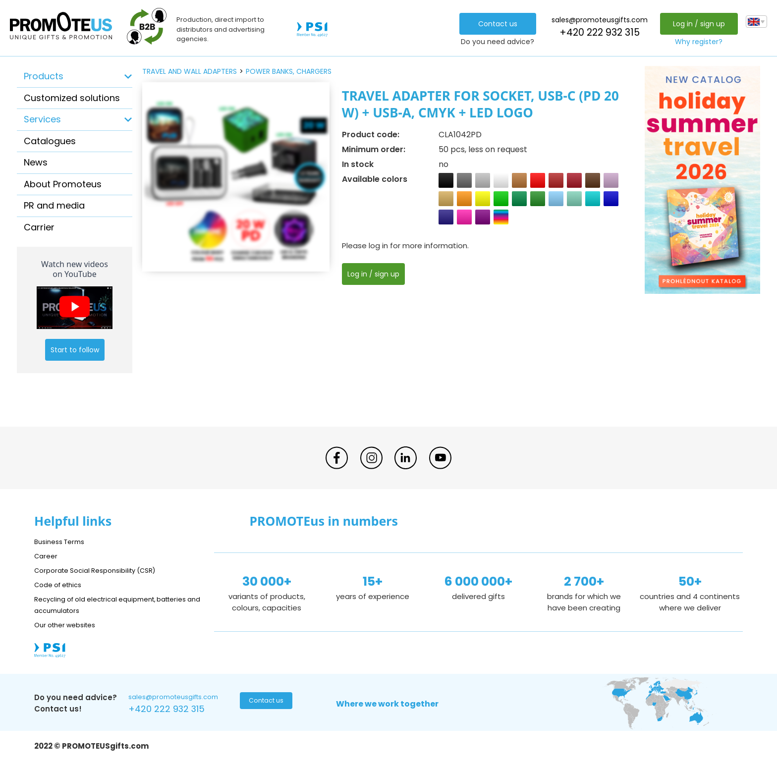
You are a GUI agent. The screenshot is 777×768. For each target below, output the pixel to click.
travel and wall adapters (189, 71)
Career (47, 555)
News (36, 162)
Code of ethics (62, 584)
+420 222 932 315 (596, 32)
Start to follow (75, 350)
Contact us (494, 24)
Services (42, 119)
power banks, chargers (289, 71)
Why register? (696, 42)
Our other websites (69, 624)
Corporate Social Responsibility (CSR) (103, 570)
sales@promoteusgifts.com (597, 20)
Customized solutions (72, 98)
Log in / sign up (696, 24)
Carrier (39, 227)
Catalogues (50, 141)
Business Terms (62, 541)
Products (43, 76)
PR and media (54, 205)
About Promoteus (63, 184)
